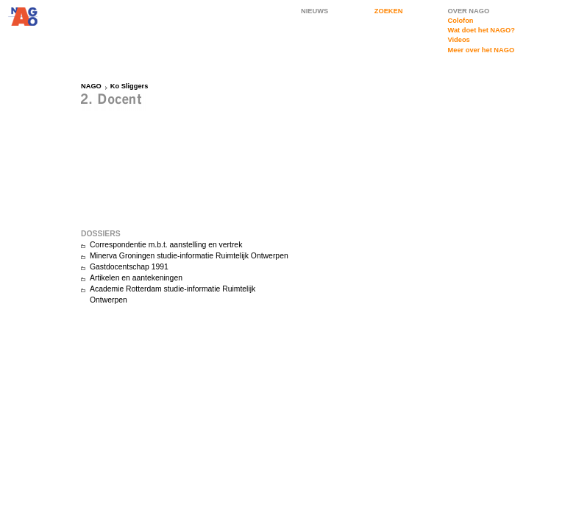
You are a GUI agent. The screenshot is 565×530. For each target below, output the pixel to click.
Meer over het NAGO (481, 50)
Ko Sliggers (129, 86)
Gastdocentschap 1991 (129, 267)
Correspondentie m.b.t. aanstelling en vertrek (166, 245)
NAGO (91, 86)
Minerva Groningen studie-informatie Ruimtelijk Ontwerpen (189, 256)
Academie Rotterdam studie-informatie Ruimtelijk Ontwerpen (172, 294)
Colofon (461, 20)
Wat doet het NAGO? (481, 30)
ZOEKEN (388, 11)
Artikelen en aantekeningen (136, 278)
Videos (459, 39)
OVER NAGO (469, 11)
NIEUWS (314, 11)
